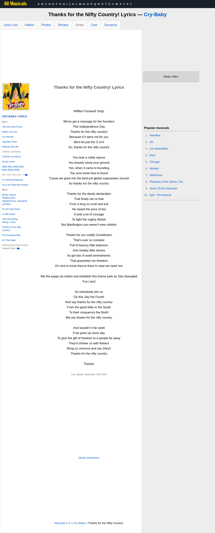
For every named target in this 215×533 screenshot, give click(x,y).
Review (63, 25)
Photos (46, 25)
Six (151, 141)
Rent (152, 155)
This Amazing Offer (11, 235)
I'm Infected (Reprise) (12, 180)
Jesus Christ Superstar (164, 188)
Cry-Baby (155, 14)
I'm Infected (7, 137)
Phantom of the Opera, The (166, 181)
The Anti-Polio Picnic (12, 127)
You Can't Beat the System (15, 185)
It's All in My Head (10, 209)
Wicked (154, 168)
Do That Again (9, 240)
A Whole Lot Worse (11, 156)
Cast (94, 25)
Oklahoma (156, 175)
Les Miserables (159, 148)
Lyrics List (10, 25)
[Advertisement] (71, 57)
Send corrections (89, 457)
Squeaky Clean (9, 142)
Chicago (155, 161)
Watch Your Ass (9, 132)
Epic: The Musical (160, 194)
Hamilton (155, 135)
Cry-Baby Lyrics (14, 116)
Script (79, 25)
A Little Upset (8, 214)
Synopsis (110, 25)
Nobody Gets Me (10, 146)
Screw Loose (8, 161)
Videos (29, 25)
